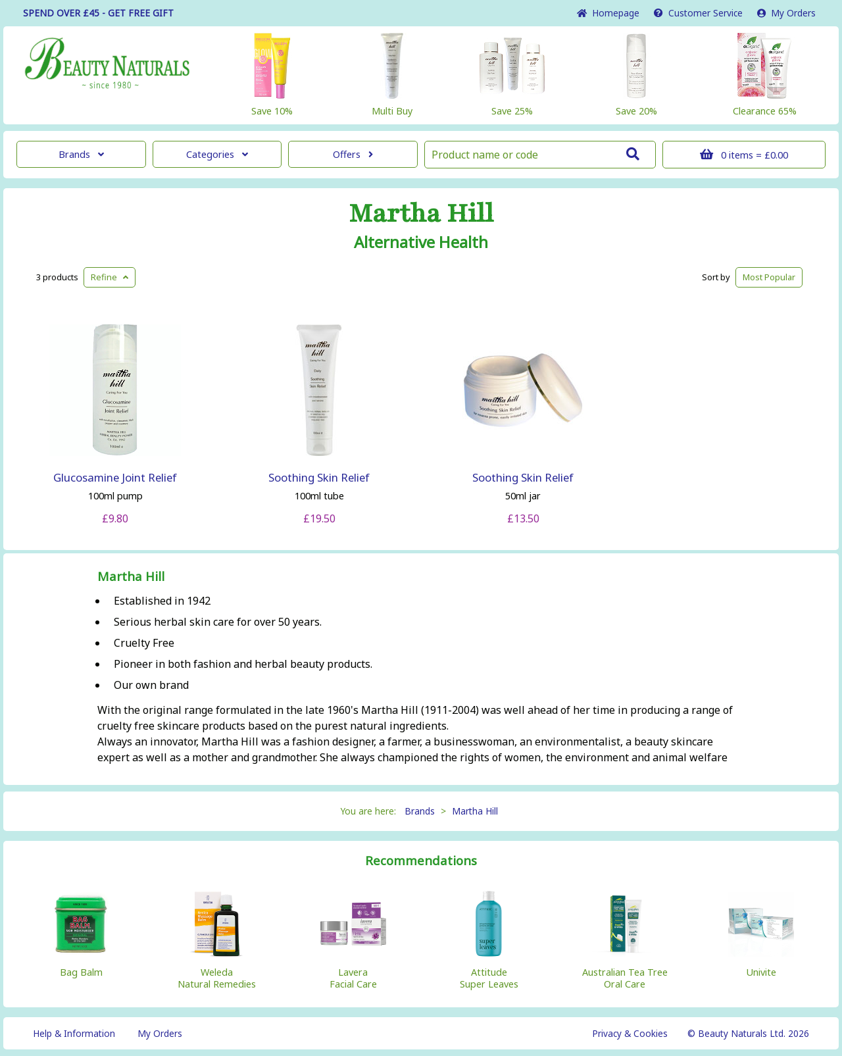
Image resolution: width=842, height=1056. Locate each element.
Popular (769, 277)
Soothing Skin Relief (319, 477)
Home (608, 13)
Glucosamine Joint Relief (115, 477)
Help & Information (74, 1033)
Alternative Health (421, 242)
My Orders (786, 13)
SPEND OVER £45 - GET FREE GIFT (98, 13)
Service (698, 13)
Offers (353, 154)
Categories (217, 154)
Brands (81, 154)
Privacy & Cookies (630, 1033)
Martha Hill (421, 214)
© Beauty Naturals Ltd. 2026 (748, 1033)
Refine (109, 277)
